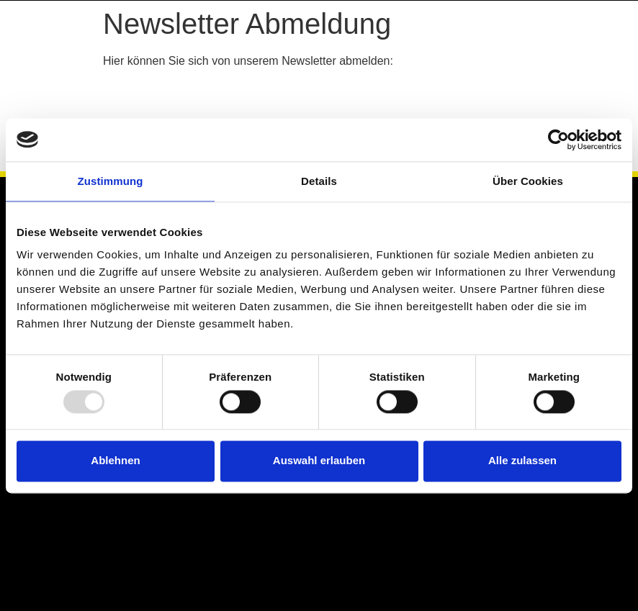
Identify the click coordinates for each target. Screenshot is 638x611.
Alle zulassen (522, 461)
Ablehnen (115, 461)
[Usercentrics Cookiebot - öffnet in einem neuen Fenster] (558, 139)
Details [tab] (319, 181)
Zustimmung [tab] (110, 181)
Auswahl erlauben (319, 461)
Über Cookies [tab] (528, 181)
